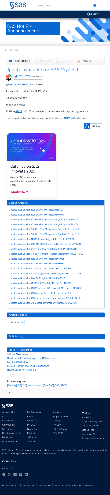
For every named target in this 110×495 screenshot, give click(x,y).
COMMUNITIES (42, 5)
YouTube (20, 474)
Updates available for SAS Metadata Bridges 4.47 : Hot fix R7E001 (41, 239)
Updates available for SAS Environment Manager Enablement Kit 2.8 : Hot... (46, 253)
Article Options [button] (22, 61)
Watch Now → (19, 192)
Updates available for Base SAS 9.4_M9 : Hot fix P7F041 (36, 214)
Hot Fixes (13, 50)
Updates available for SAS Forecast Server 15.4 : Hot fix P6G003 (40, 293)
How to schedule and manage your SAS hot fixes (31, 358)
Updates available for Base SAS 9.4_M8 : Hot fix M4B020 (37, 278)
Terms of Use (28, 485)
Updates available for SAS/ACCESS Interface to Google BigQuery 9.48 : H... (45, 244)
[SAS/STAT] (60, 385)
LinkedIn (15, 474)
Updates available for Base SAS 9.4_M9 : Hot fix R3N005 (37, 209)
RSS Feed (86, 61)
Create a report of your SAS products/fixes (28, 365)
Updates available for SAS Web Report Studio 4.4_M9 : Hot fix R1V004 (44, 219)
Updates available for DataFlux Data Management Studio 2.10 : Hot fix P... (45, 234)
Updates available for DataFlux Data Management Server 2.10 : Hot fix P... (44, 229)
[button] (87, 126)
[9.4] (19, 385)
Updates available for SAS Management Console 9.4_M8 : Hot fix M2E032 (45, 288)
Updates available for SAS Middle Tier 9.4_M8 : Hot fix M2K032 (40, 283)
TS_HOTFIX (25, 76)
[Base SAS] (48, 385)
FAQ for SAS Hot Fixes (18, 362)
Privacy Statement (10, 485)
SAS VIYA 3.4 (17, 322)
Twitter (9, 474)
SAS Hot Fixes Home (17, 354)
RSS (26, 474)
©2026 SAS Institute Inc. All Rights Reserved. (75, 485)
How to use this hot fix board (21, 369)
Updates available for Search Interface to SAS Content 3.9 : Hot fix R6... (43, 249)
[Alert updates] (34, 385)
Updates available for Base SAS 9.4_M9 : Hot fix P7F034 (36, 263)
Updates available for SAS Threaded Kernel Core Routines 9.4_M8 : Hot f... (45, 298)
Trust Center (44, 485)
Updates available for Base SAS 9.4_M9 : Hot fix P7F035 (36, 258)
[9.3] (24, 385)
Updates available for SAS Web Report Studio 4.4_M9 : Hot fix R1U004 (44, 224)
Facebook (3, 474)
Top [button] (10, 393)
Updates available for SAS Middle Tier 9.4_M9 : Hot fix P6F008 (40, 268)
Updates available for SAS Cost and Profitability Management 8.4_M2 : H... (45, 302)
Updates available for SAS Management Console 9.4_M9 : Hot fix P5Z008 (45, 273)
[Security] (12, 385)
